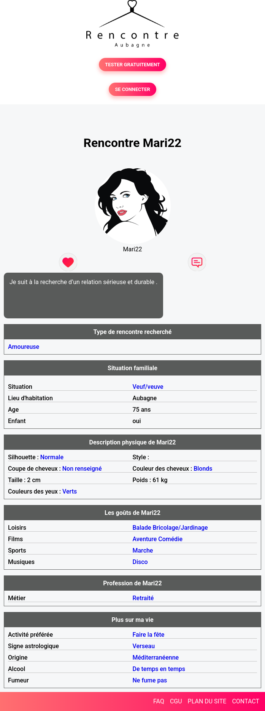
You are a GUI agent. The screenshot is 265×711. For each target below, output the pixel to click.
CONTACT (245, 701)
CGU (176, 701)
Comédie (170, 539)
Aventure (145, 539)
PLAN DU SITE (207, 701)
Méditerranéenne (156, 657)
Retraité (143, 598)
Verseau (144, 646)
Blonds (203, 468)
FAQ (158, 701)
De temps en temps (159, 669)
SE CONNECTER (132, 89)
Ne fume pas (150, 680)
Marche (143, 550)
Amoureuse (23, 346)
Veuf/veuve (148, 386)
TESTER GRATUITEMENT (132, 64)
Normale (51, 457)
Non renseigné (82, 468)
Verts (69, 491)
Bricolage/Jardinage (180, 527)
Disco (140, 562)
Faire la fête (149, 634)
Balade (142, 527)
